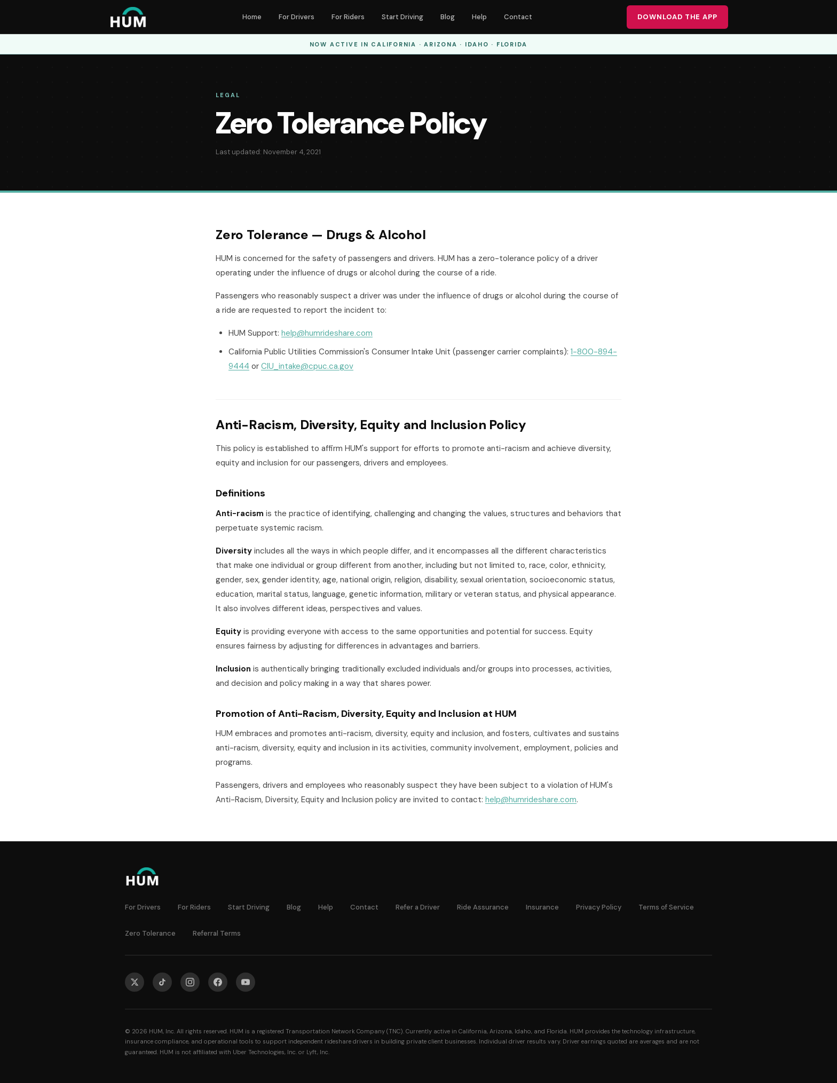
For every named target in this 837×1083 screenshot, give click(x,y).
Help (479, 16)
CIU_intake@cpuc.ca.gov (307, 366)
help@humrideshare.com (327, 333)
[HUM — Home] (128, 17)
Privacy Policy (598, 907)
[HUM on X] (134, 982)
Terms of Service (666, 907)
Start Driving (402, 16)
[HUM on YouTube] (245, 982)
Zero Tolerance (150, 933)
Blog (447, 16)
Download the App (677, 16)
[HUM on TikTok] (162, 982)
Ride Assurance (483, 907)
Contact (518, 16)
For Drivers (296, 16)
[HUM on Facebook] (217, 982)
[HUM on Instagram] (190, 982)
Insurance (542, 907)
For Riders (348, 16)
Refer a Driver (418, 907)
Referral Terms (217, 933)
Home (252, 16)
